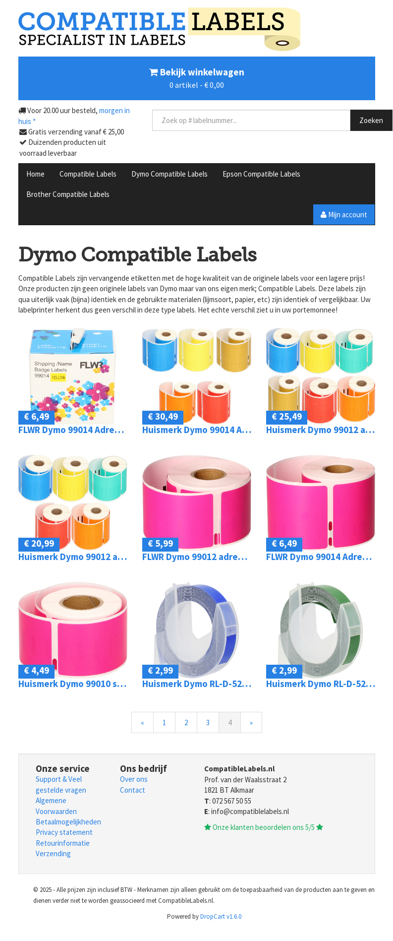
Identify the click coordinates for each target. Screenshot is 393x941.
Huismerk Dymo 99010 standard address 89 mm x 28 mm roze (72, 684)
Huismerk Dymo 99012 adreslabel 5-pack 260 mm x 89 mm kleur (72, 557)
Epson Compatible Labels (261, 174)
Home (35, 174)
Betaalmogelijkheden (68, 821)
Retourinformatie (63, 843)
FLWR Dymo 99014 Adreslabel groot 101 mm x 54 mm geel (72, 430)
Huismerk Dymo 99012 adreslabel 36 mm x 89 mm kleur (320, 430)
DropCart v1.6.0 (220, 916)
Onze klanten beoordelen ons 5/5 (263, 827)
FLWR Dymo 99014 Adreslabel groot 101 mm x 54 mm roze (320, 557)
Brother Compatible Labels (68, 194)
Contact (132, 790)
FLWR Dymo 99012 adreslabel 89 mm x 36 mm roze (196, 557)
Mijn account (344, 214)
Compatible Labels (87, 174)
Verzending (53, 853)
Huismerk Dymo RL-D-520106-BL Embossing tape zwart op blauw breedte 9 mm (196, 684)
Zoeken (371, 120)
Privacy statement (64, 832)
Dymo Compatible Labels (169, 174)
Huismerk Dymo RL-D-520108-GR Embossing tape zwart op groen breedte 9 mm (320, 684)
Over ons (134, 779)
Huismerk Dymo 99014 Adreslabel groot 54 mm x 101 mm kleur (196, 430)
